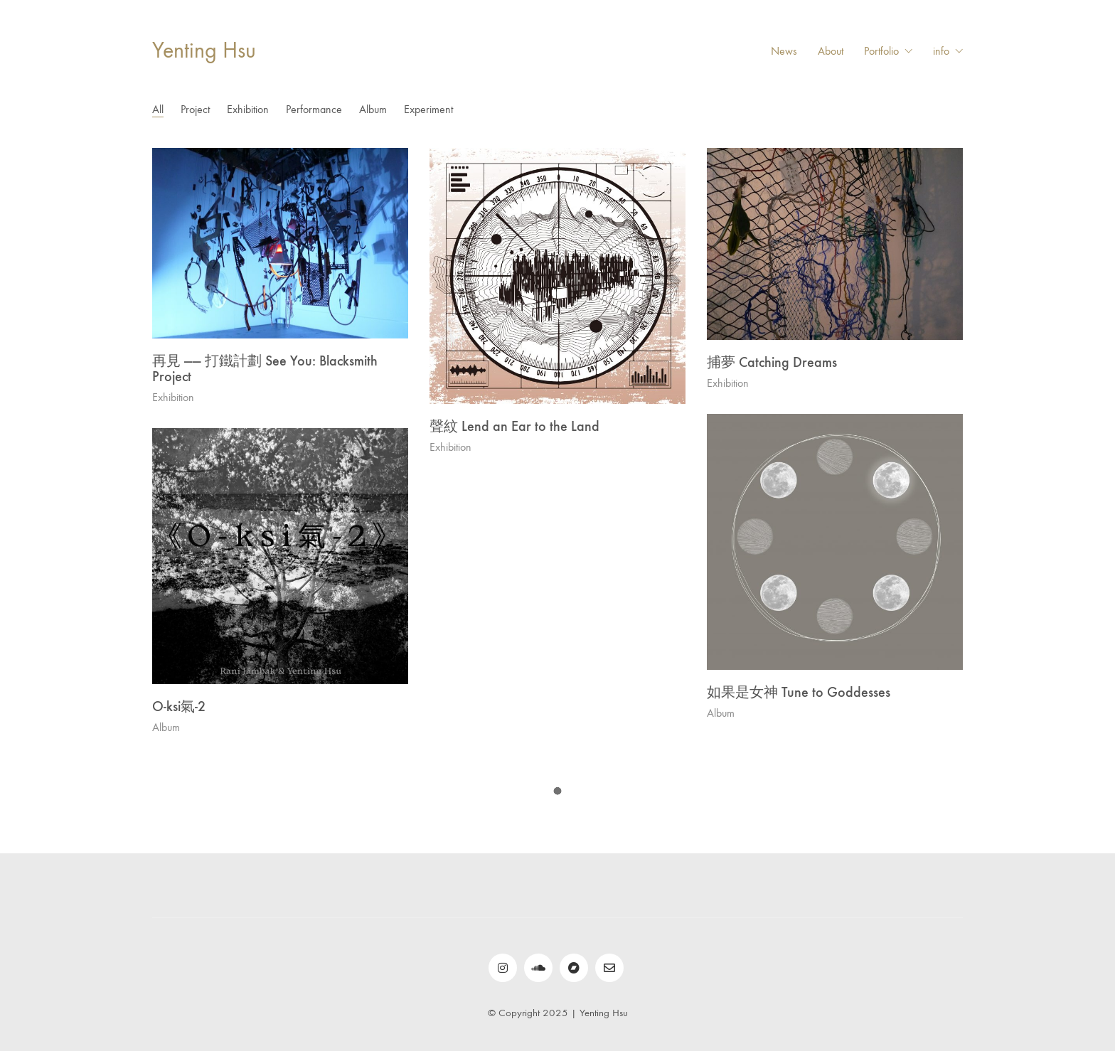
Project (195, 109)
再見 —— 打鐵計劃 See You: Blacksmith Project (265, 368)
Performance (314, 109)
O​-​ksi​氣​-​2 (179, 706)
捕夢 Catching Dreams (772, 362)
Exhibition (248, 109)
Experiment (428, 109)
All (158, 109)
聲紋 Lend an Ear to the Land (514, 426)
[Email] (609, 968)
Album (373, 109)
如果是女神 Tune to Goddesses (798, 692)
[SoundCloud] (538, 968)
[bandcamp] (574, 968)
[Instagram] (503, 968)
